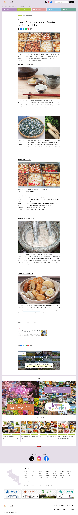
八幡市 (33, 475)
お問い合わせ (65, 509)
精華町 (47, 473)
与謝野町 (41, 477)
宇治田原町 (62, 475)
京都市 (25, 471)
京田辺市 (48, 475)
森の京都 (33, 485)
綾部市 (40, 471)
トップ (3, 6)
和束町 (54, 471)
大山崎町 (62, 477)
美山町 (54, 473)
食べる (6, 6)
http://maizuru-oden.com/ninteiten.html (31, 311)
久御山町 (69, 471)
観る (52, 505)
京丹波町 (62, 471)
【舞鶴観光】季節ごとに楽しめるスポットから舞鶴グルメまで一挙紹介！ (29, 331)
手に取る (68, 505)
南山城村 (55, 477)
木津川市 (55, 475)
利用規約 (72, 509)
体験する (62, 505)
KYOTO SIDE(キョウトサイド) (25, 328)
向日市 (68, 475)
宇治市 (25, 475)
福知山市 (41, 475)
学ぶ (73, 505)
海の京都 (29, 15)
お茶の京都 (41, 485)
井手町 (61, 473)
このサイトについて (57, 509)
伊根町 (47, 471)
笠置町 (47, 477)
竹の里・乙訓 (49, 485)
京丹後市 (26, 473)
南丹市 (33, 471)
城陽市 (68, 473)
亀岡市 (33, 473)
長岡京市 (33, 477)
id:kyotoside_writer (24, 328)
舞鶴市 (24, 15)
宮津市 (25, 477)
